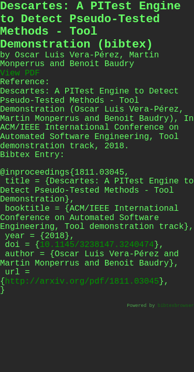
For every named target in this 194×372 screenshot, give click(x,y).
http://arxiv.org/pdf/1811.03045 (82, 281)
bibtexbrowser (176, 306)
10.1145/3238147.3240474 (97, 245)
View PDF (20, 73)
